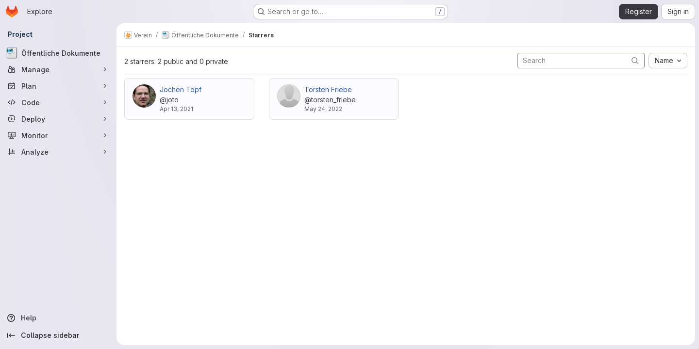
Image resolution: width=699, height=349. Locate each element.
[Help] (58, 318)
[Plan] (58, 86)
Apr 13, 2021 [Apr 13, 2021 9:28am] (176, 108)
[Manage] (58, 69)
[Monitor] (58, 135)
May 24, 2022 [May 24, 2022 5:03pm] (323, 108)
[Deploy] (58, 119)
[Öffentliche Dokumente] (58, 53)
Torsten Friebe (328, 89)
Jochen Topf (180, 89)
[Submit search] (635, 60)
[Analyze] (58, 151)
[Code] (58, 102)
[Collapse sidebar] (58, 335)
